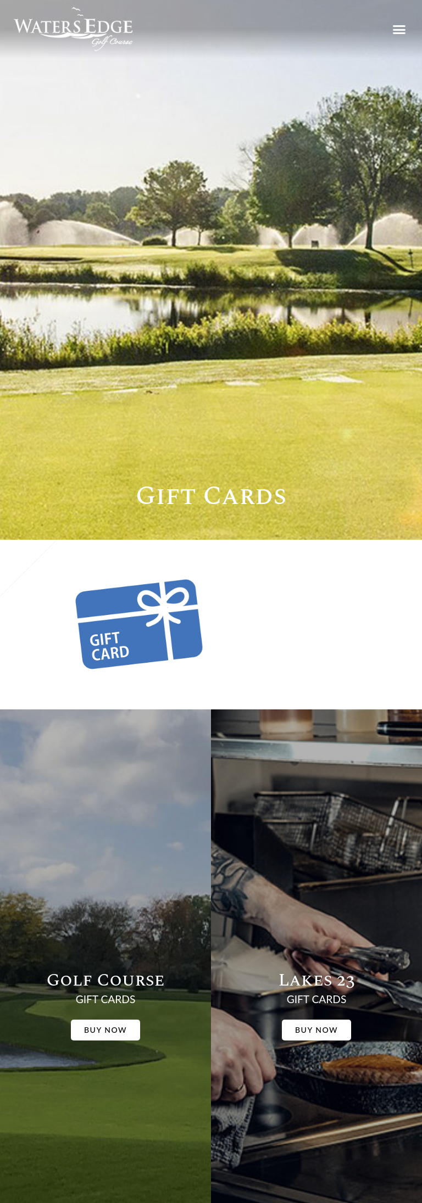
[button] (398, 29)
